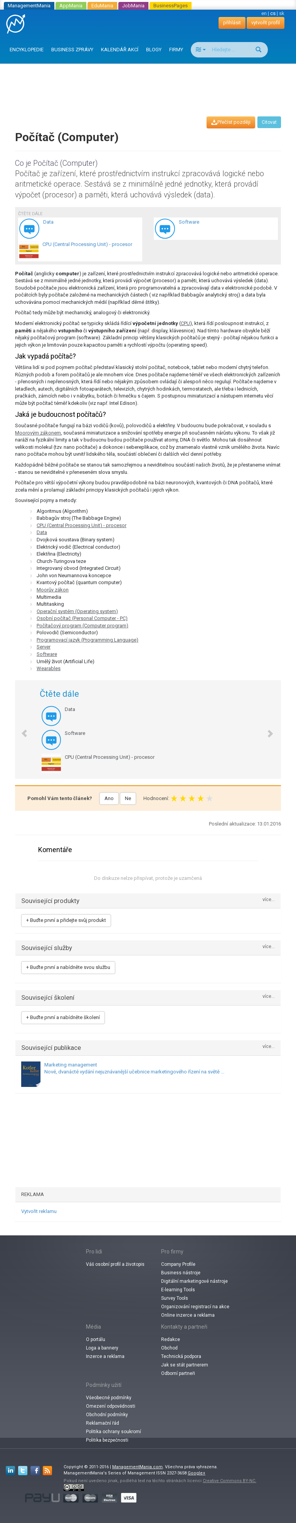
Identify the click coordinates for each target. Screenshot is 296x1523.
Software (47, 654)
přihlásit (232, 22)
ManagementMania (29, 5)
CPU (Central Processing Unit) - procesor (81, 525)
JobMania (133, 5)
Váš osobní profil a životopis (115, 1264)
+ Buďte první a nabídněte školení (63, 1017)
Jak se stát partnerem (184, 1365)
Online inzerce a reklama (188, 1315)
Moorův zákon (53, 590)
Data (42, 532)
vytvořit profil (265, 22)
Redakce (170, 1339)
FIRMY (176, 49)
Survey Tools (174, 1298)
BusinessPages (170, 5)
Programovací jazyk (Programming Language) (87, 640)
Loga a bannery (102, 1348)
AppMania (70, 5)
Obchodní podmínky (107, 1414)
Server (43, 647)
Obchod (169, 1348)
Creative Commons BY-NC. (229, 1480)
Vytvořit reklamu (39, 1211)
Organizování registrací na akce (195, 1306)
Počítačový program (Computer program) (82, 625)
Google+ (196, 1473)
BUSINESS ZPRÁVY (72, 49)
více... (268, 899)
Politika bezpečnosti (107, 1440)
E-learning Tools (178, 1289)
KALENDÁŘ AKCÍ (119, 49)
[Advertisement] (149, 83)
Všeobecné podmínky (108, 1397)
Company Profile (178, 1264)
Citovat (269, 122)
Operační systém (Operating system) (77, 611)
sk (281, 13)
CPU (185, 323)
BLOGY (153, 49)
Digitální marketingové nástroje (194, 1281)
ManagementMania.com (137, 1466)
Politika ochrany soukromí (113, 1431)
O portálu (95, 1339)
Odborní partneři (178, 1373)
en (264, 13)
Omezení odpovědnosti (110, 1406)
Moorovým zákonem (38, 433)
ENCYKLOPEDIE (27, 49)
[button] (20, 729)
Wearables (49, 668)
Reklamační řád (102, 1423)
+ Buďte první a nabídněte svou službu (68, 967)
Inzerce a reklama (105, 1356)
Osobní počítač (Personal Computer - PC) (82, 618)
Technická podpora (181, 1356)
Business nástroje (180, 1272)
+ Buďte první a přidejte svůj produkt (66, 920)
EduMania (102, 5)
